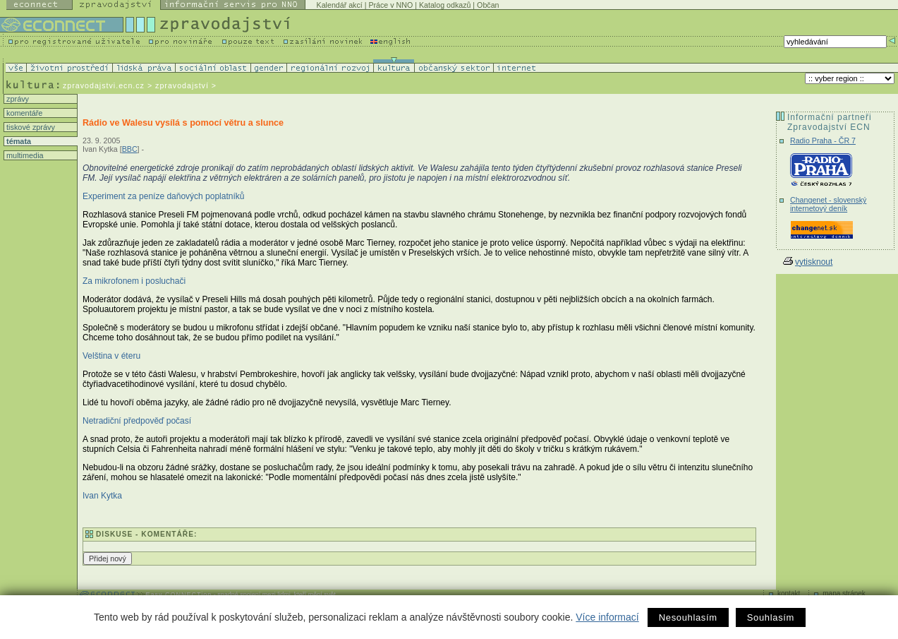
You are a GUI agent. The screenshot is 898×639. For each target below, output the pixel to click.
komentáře (23, 113)
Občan (488, 5)
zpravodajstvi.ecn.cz (104, 85)
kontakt (788, 593)
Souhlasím (770, 617)
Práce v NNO (390, 5)
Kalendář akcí (340, 5)
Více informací (607, 617)
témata (17, 141)
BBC (130, 149)
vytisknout (807, 262)
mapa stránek (844, 593)
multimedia (24, 155)
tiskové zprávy (29, 127)
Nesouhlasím (688, 617)
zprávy (16, 99)
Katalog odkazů (445, 5)
